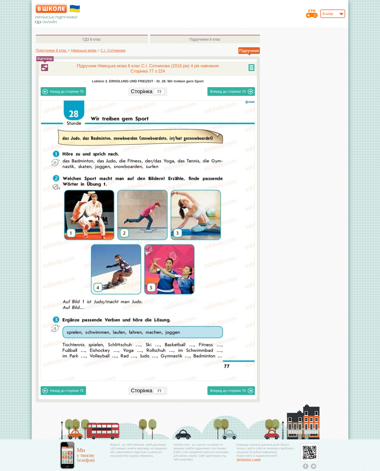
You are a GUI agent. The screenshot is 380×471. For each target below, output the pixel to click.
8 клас (92, 39)
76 (62, 91)
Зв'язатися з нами (249, 459)
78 (231, 91)
